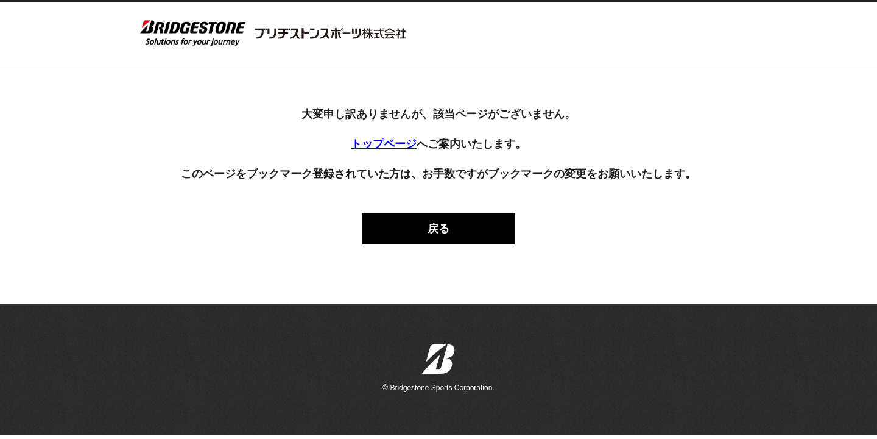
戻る (438, 229)
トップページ (384, 144)
